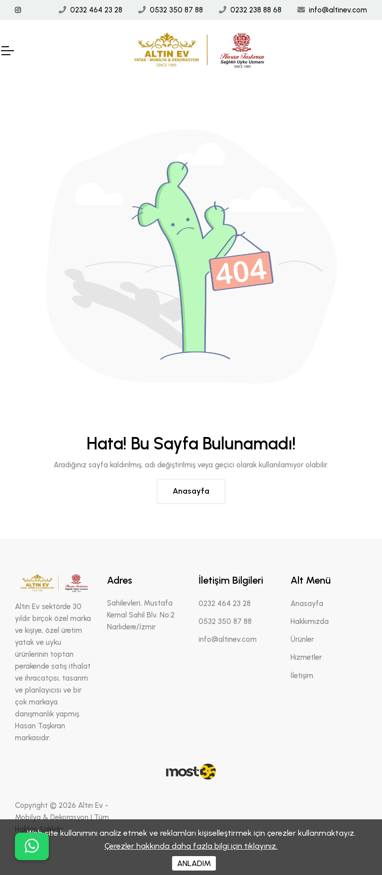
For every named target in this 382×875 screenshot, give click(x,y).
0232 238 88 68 (256, 9)
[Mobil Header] (7, 51)
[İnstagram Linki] (18, 10)
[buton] (32, 846)
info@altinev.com (338, 9)
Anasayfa (191, 491)
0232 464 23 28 (96, 9)
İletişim (301, 675)
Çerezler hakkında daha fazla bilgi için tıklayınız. (191, 846)
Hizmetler (306, 657)
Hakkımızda (309, 621)
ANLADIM (194, 863)
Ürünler (302, 639)
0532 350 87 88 (176, 9)
